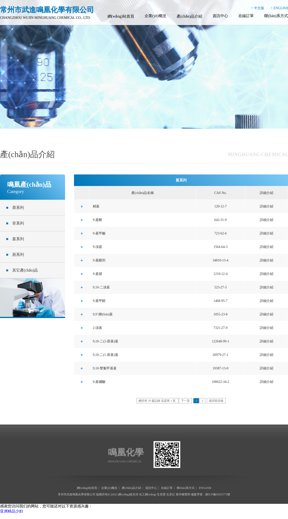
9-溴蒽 (97, 247)
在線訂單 (246, 16)
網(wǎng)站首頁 (120, 16)
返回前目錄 (216, 400)
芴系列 (15, 255)
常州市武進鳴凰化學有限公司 (76, 494)
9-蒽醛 (97, 220)
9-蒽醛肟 (99, 260)
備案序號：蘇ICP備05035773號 (210, 494)
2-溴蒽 (97, 328)
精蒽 (96, 206)
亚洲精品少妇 (11, 511)
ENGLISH (281, 8)
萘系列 (15, 208)
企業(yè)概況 (155, 16)
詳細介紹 (266, 206)
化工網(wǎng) (147, 494)
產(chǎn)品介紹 (189, 16)
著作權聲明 (183, 494)
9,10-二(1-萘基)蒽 (105, 355)
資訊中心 (220, 16)
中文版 (259, 8)
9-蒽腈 (97, 274)
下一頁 (185, 400)
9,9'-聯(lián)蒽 (103, 314)
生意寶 (161, 494)
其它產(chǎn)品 (22, 270)
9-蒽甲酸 (99, 233)
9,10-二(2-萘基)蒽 (105, 341)
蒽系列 (15, 239)
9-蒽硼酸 (99, 382)
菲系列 (15, 223)
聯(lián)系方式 (276, 16)
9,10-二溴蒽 (101, 287)
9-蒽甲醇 (99, 301)
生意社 (170, 494)
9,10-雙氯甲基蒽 (105, 368)
